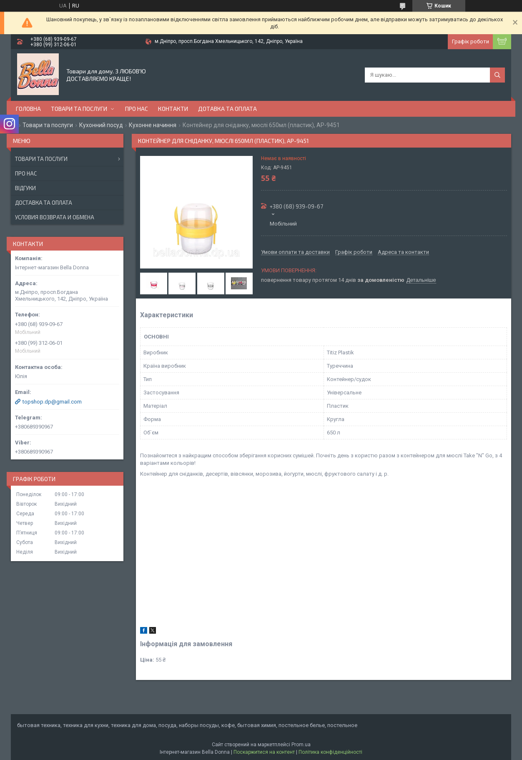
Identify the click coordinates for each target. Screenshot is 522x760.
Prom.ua (301, 744)
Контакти (173, 108)
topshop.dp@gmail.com (52, 402)
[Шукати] (497, 75)
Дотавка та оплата (227, 108)
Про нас (136, 108)
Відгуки (25, 188)
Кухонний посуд (101, 125)
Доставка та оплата (43, 202)
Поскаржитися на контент (264, 752)
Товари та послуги (79, 108)
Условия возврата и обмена (54, 217)
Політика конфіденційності (330, 752)
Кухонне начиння (152, 125)
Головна (28, 108)
